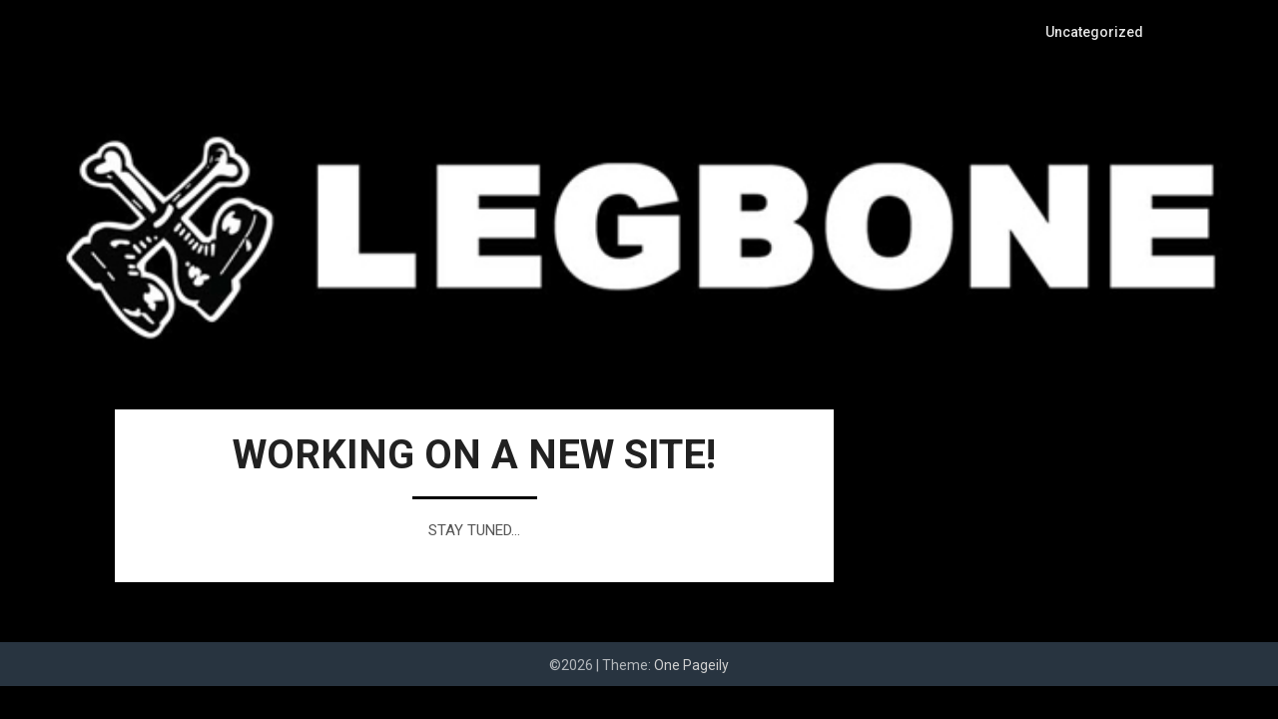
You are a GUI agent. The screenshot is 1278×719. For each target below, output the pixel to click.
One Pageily (691, 665)
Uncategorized (1096, 32)
